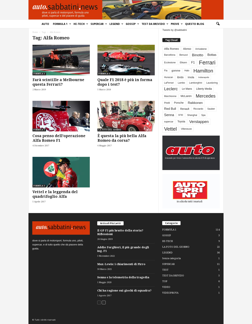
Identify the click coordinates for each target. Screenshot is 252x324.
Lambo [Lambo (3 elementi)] (181, 82)
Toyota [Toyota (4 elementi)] (181, 121)
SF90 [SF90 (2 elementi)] (180, 115)
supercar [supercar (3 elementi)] (168, 121)
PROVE (177, 24)
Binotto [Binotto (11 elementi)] (197, 55)
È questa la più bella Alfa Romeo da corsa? (121, 138)
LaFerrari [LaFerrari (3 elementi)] (169, 82)
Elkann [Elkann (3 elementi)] (183, 62)
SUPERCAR (99, 24)
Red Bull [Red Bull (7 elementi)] (170, 109)
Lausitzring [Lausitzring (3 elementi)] (212, 82)
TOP (164, 281)
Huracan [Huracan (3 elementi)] (168, 77)
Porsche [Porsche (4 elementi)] (179, 102)
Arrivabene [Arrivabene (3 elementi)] (201, 49)
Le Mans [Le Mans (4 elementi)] (187, 88)
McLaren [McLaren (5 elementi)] (186, 96)
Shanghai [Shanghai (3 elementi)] (192, 115)
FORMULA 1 (62, 24)
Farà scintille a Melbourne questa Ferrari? (58, 82)
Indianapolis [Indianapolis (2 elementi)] (203, 77)
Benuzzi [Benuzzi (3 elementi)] (183, 55)
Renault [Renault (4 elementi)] (184, 108)
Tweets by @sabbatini (174, 29)
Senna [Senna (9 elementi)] (169, 115)
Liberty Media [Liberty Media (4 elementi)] (204, 88)
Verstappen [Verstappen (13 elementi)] (199, 122)
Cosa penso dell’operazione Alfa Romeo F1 (58, 138)
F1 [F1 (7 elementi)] (193, 62)
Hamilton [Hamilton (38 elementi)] (203, 71)
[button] (218, 24)
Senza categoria (171, 258)
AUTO (45, 23)
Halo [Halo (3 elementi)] (186, 70)
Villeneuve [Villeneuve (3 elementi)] (186, 129)
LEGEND (116, 24)
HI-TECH (81, 24)
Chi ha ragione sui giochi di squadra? (124, 290)
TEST (165, 269)
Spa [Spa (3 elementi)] (203, 115)
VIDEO (166, 287)
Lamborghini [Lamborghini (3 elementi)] (195, 82)
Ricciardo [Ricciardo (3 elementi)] (198, 108)
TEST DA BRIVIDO (155, 24)
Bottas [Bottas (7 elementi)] (211, 55)
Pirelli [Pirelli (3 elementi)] (167, 103)
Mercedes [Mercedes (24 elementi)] (206, 96)
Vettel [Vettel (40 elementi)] (170, 129)
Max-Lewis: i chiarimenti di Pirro (121, 264)
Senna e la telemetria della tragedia (123, 277)
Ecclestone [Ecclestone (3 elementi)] (170, 62)
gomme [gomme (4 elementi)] (176, 70)
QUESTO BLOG (194, 23)
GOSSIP (132, 24)
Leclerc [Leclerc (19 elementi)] (171, 88)
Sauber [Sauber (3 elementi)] (211, 108)
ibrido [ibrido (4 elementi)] (180, 77)
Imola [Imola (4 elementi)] (191, 77)
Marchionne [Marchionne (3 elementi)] (170, 96)
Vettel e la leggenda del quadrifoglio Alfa (55, 194)
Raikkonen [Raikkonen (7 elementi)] (195, 103)
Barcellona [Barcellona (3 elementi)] (169, 55)
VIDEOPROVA (170, 292)
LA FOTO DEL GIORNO (109, 130)
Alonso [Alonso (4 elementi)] (187, 48)
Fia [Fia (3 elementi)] (165, 70)
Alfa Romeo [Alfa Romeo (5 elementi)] (171, 48)
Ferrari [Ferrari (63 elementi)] (207, 62)
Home (35, 32)
